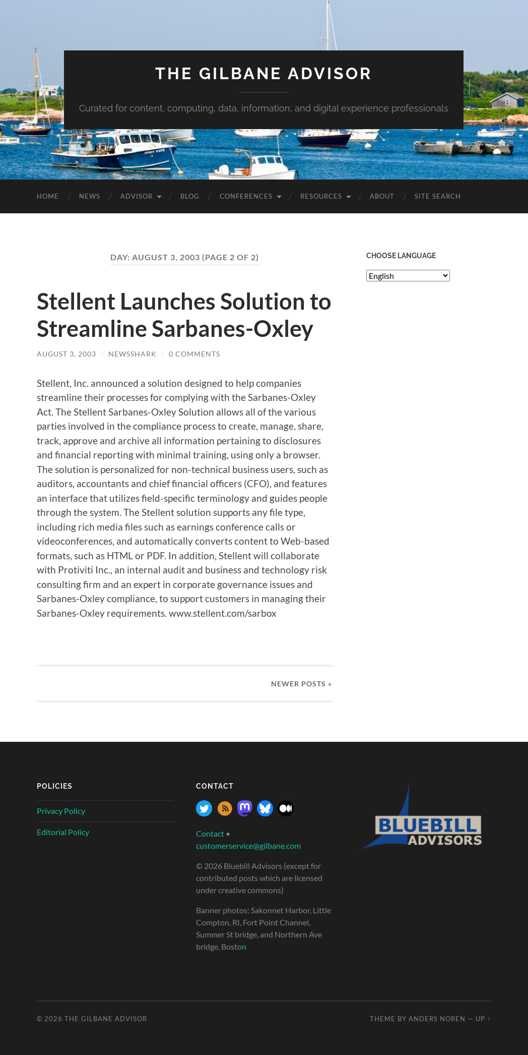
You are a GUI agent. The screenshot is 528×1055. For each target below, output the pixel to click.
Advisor (136, 196)
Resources (321, 196)
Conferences (246, 196)
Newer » (301, 683)
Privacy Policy (61, 810)
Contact (210, 833)
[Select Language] (408, 275)
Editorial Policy (63, 832)
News (89, 196)
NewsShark (132, 353)
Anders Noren (437, 1019)
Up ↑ (483, 1019)
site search (438, 196)
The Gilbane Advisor (263, 73)
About (382, 196)
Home (48, 196)
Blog (190, 196)
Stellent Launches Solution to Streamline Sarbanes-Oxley (184, 314)
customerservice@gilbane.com (248, 845)
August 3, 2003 (66, 353)
